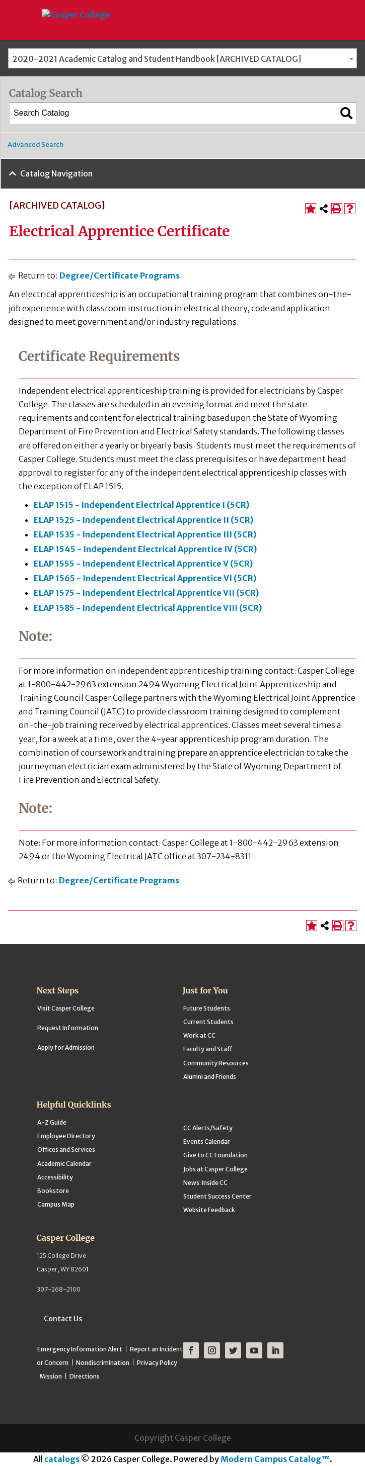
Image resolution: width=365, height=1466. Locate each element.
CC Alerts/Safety (208, 1128)
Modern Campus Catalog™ (275, 1459)
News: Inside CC (205, 1182)
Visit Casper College (66, 1008)
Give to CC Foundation (215, 1155)
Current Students (208, 1022)
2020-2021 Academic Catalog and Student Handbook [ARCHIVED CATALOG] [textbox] (157, 59)
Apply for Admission (66, 1047)
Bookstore (53, 1191)
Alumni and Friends (209, 1076)
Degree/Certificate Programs (119, 275)
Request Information (67, 1028)
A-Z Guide (51, 1122)
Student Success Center (217, 1196)
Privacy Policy (157, 1362)
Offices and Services (66, 1149)
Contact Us (63, 1318)
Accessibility (55, 1177)
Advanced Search (35, 144)
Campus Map (56, 1204)
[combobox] (182, 58)
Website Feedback (209, 1210)
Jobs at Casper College (215, 1169)
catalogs (62, 1459)
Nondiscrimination (102, 1362)
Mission (50, 1376)
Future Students (206, 1008)
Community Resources (216, 1063)
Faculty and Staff (207, 1049)
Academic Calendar (64, 1163)
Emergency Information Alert (79, 1349)
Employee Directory (66, 1136)
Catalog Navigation (56, 173)
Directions (84, 1376)
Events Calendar (206, 1141)
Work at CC (199, 1035)
